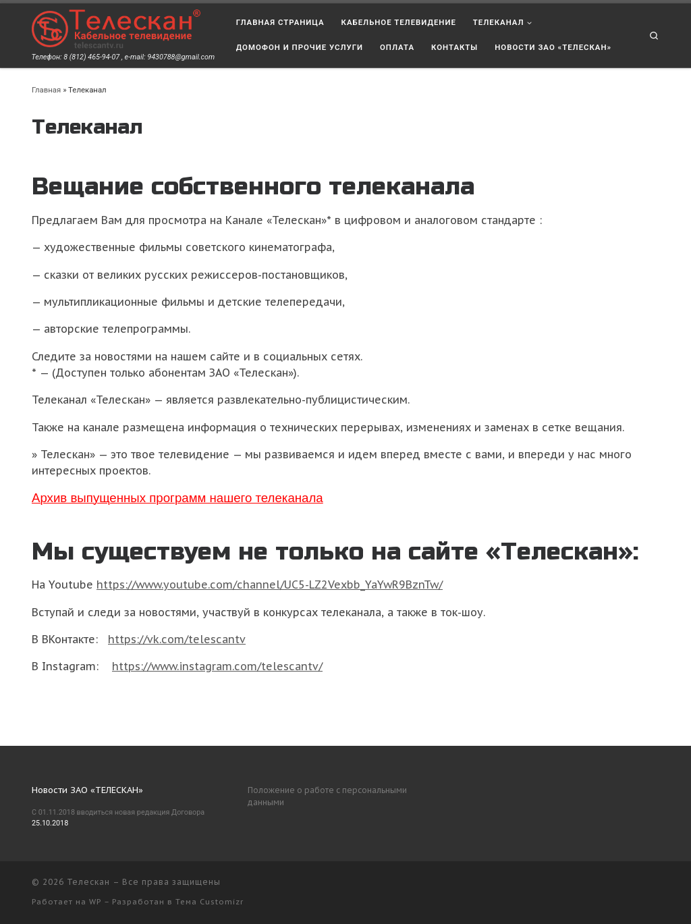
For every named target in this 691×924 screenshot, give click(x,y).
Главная (46, 89)
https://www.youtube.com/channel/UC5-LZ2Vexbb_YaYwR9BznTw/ (269, 584)
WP (95, 901)
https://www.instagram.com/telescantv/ (217, 666)
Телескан (88, 882)
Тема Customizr (209, 901)
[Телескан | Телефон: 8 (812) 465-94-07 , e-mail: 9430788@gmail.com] (116, 27)
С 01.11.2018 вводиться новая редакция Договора (118, 812)
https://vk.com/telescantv (177, 639)
